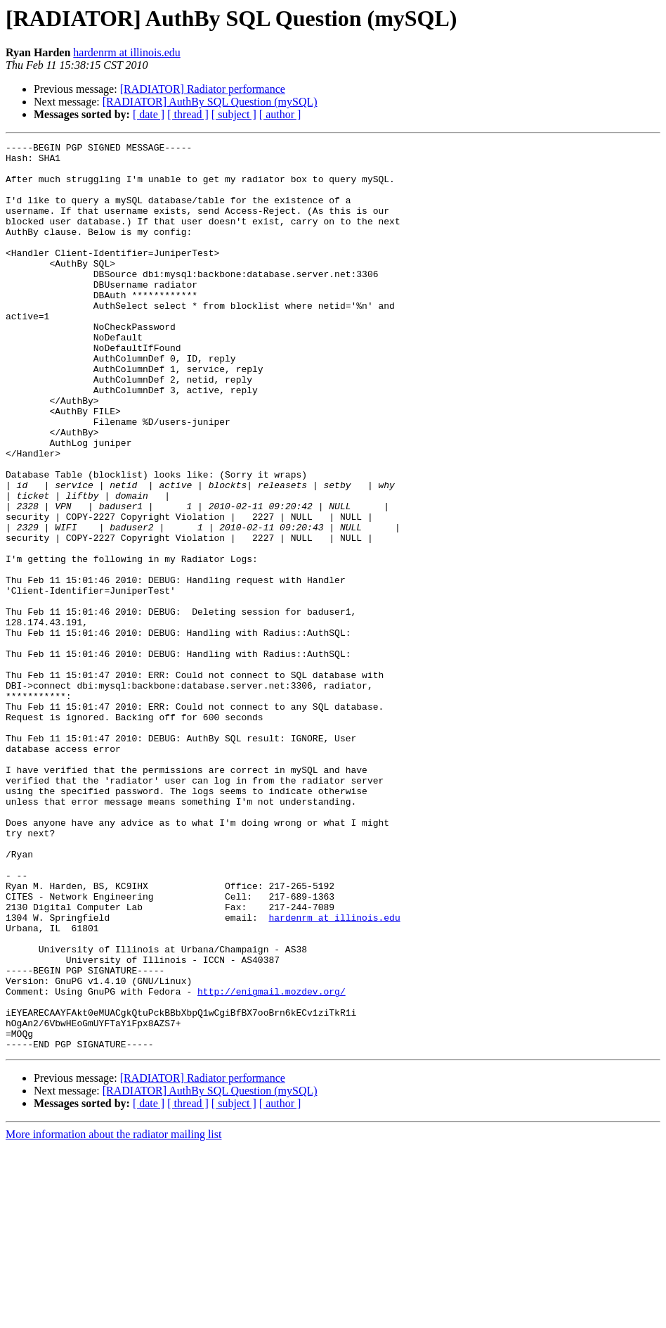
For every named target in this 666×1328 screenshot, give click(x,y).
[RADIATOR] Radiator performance (202, 89)
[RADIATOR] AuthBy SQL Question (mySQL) (210, 102)
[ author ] (280, 114)
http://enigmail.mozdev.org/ (271, 1162)
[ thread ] (188, 114)
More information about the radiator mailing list (113, 1316)
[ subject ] (233, 114)
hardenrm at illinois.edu (126, 52)
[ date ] (148, 114)
